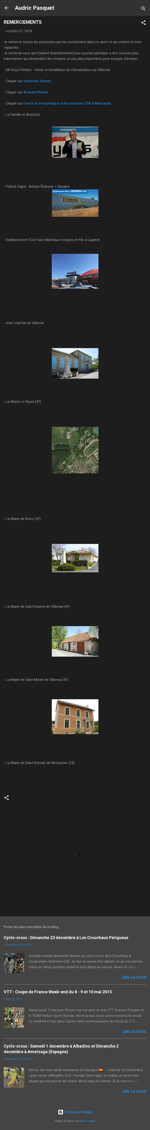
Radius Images (87, 1121)
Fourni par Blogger (75, 1112)
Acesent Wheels (35, 92)
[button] (143, 23)
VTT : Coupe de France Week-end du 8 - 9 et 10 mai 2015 (58, 991)
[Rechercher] (143, 9)
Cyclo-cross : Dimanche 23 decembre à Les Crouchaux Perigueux (66, 937)
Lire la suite (134, 977)
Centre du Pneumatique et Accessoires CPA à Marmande (67, 103)
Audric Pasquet (34, 8)
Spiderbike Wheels (37, 81)
